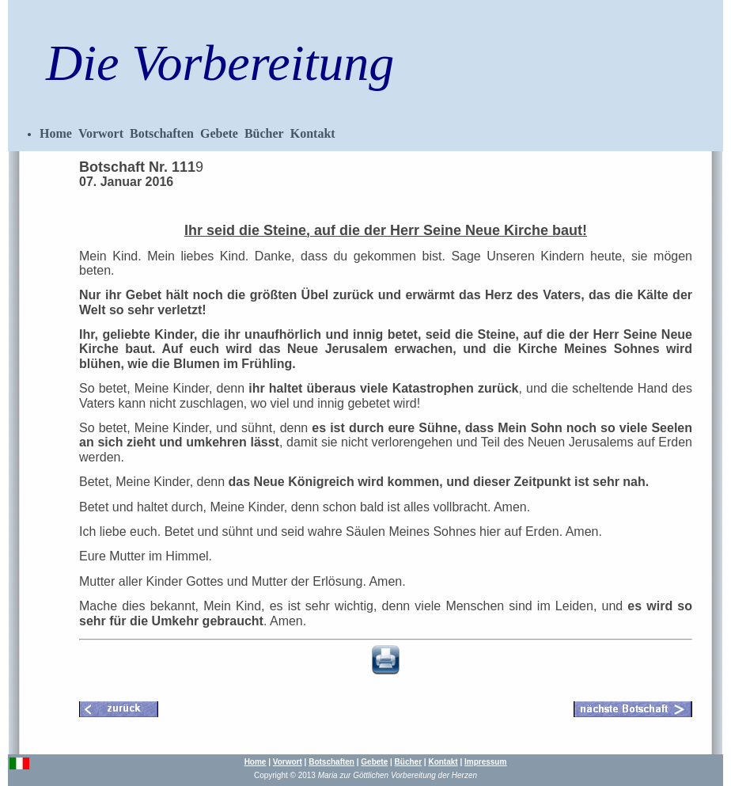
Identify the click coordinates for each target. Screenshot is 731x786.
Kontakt (312, 133)
